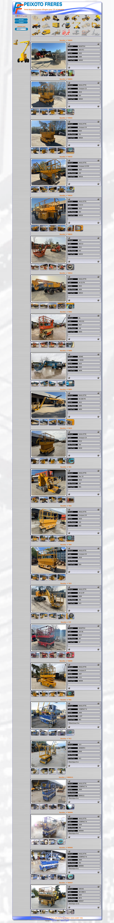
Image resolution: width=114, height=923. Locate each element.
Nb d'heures (72, 57)
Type (69, 50)
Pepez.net (54, 920)
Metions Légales (65, 920)
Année (70, 53)
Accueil (21, 19)
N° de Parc (71, 60)
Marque (70, 46)
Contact (21, 22)
